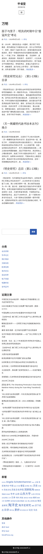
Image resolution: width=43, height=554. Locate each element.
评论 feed (5, 531)
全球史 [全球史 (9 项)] (27, 486)
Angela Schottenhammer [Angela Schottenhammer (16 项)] (18, 482)
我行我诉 (5, 259)
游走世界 (5, 275)
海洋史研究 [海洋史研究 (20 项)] (24, 505)
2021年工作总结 (8, 381)
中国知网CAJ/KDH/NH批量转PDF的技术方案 (19, 313)
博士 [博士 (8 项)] (31, 486)
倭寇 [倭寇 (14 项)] (22, 485)
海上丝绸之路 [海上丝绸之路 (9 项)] (32, 501)
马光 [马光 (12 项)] (35, 510)
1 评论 (24, 39)
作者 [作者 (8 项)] (18, 486)
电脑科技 (5, 283)
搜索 (33, 232)
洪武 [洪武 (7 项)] (26, 501)
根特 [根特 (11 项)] (35, 498)
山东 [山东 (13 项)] (17, 494)
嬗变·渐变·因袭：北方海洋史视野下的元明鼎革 (19, 330)
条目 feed (5, 527)
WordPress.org (7, 535)
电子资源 (5, 279)
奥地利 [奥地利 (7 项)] (8, 494)
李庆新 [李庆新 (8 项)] (30, 498)
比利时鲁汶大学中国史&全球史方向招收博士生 (19, 362)
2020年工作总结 (8, 440)
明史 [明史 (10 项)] (21, 498)
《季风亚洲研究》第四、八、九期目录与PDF (19, 462)
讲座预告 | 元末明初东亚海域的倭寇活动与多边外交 (21, 377)
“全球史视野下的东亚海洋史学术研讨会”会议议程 (20, 408)
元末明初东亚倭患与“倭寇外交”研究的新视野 (19, 451)
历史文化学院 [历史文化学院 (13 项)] (17, 489)
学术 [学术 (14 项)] (13, 494)
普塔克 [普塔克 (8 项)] (26, 498)
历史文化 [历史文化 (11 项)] (7, 490)
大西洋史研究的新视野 (10, 354)
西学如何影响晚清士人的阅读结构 (15, 432)
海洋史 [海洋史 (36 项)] (13, 505)
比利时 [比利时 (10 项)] (7, 501)
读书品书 (5, 287)
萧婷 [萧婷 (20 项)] (17, 509)
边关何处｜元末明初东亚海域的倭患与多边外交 (20, 366)
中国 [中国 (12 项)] (11, 486)
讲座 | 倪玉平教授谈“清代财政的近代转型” (17, 444)
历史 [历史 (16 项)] (35, 485)
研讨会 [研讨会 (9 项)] (12, 510)
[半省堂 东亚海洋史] (21, 5)
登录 (3, 523)
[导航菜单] (21, 12)
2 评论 (25, 84)
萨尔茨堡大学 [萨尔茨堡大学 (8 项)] (24, 510)
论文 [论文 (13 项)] (31, 510)
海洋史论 (5, 271)
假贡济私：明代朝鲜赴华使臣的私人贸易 (17, 447)
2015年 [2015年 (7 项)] (4, 482)
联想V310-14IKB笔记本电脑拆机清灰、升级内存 (20, 436)
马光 (5, 39)
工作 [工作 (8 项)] (9, 498)
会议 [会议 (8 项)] (15, 486)
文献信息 (5, 263)
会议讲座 (5, 251)
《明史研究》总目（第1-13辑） (21, 168)
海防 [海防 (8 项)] (33, 505)
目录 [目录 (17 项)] (6, 509)
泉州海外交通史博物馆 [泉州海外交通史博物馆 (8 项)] (17, 501)
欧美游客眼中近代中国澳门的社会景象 (16, 358)
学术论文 (5, 255)
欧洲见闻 (5, 267)
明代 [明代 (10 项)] (17, 498)
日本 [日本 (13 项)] (13, 497)
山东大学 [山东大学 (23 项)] (25, 493)
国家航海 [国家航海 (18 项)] (29, 489)
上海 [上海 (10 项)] (36, 482)
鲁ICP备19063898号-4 (21, 548)
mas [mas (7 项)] (33, 482)
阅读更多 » (30, 69)
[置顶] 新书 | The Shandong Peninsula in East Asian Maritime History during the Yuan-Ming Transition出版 (21, 387)
